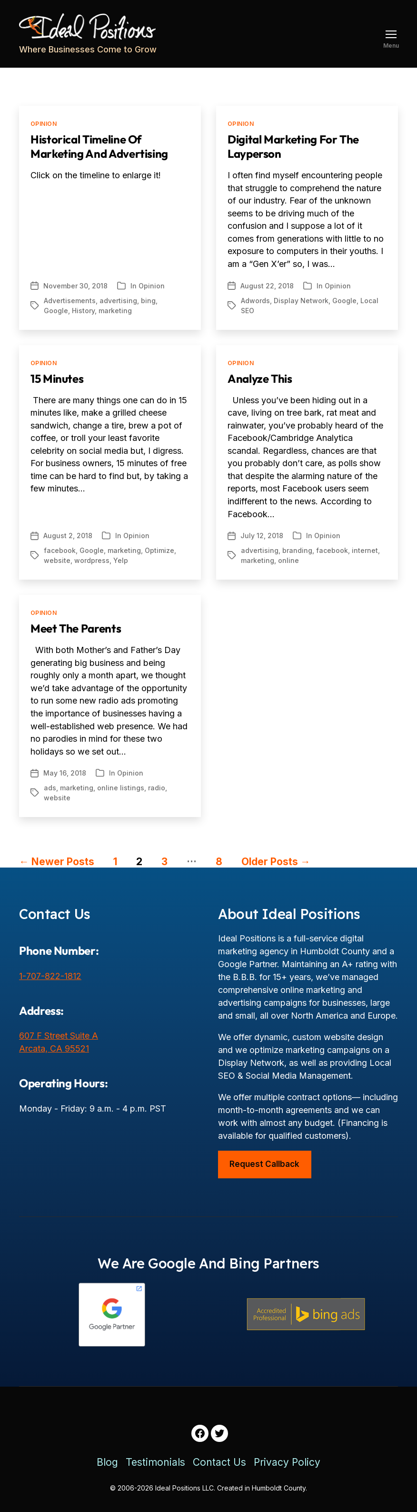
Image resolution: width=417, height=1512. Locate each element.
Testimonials (155, 1462)
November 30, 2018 (75, 286)
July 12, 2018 (261, 535)
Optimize (159, 550)
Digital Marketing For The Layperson (293, 146)
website (57, 560)
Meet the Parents (75, 628)
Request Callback (264, 1164)
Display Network (301, 300)
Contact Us (219, 1462)
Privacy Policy (287, 1462)
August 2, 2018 (67, 535)
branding (297, 550)
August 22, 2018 (267, 286)
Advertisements (70, 300)
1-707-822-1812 (50, 976)
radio (156, 788)
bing (148, 300)
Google (56, 310)
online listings (120, 788)
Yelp (120, 560)
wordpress (91, 560)
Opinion (43, 123)
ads (50, 788)
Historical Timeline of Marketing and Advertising (99, 146)
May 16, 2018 (64, 773)
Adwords (255, 300)
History (83, 310)
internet (365, 550)
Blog (107, 1462)
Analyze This (260, 378)
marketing (115, 310)
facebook (60, 550)
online (288, 560)
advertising (118, 300)
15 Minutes (56, 378)
